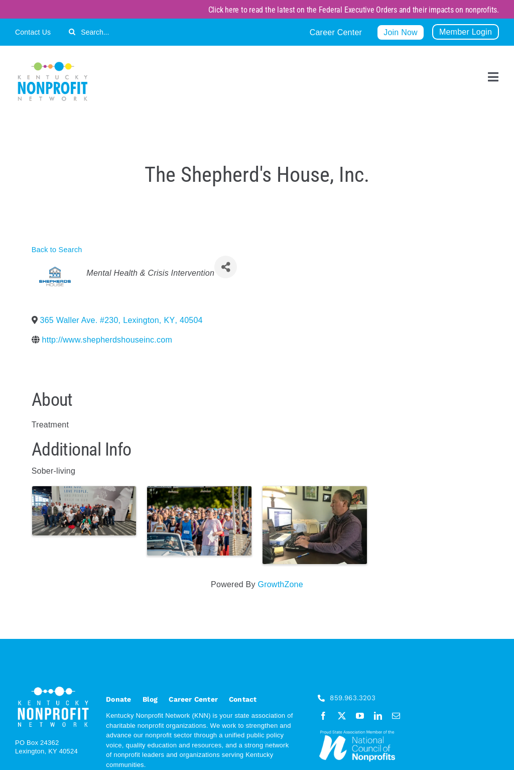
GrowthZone (280, 584)
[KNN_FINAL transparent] (52, 63)
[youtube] (360, 716)
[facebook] (323, 716)
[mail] (396, 716)
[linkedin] (378, 716)
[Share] (225, 267)
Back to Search (57, 250)
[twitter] (342, 716)
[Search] (72, 32)
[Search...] (119, 32)
